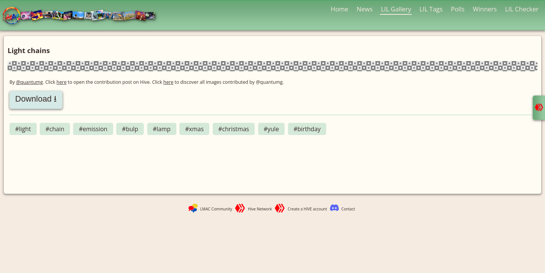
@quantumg (29, 82)
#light (23, 129)
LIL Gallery (396, 9)
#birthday (307, 129)
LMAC (82, 16)
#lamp (162, 129)
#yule (271, 129)
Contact (348, 209)
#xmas (194, 129)
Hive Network (260, 209)
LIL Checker (522, 9)
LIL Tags (430, 9)
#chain (54, 129)
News (364, 9)
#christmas (233, 129)
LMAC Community (216, 209)
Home (340, 9)
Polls (457, 9)
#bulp (130, 129)
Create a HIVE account (307, 209)
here (61, 82)
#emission (93, 129)
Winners (485, 9)
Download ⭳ (36, 99)
